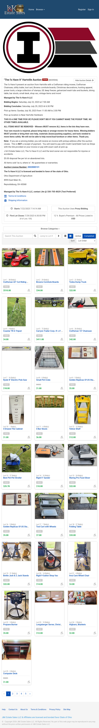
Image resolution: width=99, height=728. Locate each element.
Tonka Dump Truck (77, 280)
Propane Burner (10, 623)
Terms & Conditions (15, 196)
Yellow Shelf (76, 427)
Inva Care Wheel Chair (79, 574)
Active (78, 236)
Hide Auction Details (84, 80)
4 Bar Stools (42, 427)
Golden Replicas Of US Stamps (83, 378)
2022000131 (33, 167)
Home (31, 9)
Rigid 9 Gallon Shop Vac (47, 574)
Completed (89, 236)
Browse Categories (50, 229)
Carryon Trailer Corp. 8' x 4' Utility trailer (54, 329)
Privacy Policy (54, 709)
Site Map (66, 709)
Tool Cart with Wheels (46, 525)
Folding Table (76, 525)
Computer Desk (10, 672)
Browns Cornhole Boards (47, 280)
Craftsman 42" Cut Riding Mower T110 (20, 280)
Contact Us (13, 709)
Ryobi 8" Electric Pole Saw (15, 378)
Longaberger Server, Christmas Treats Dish (55, 623)
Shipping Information (15, 200)
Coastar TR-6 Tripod (12, 329)
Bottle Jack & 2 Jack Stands (16, 574)
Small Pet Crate (43, 378)
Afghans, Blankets (77, 623)
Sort (73, 241)
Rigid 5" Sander (43, 476)
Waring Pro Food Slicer (79, 476)
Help (4, 709)
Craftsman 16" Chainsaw (80, 329)
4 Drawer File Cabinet (13, 427)
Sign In (91, 9)
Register (82, 9)
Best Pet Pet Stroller (12, 476)
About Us (24, 709)
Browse (40, 9)
